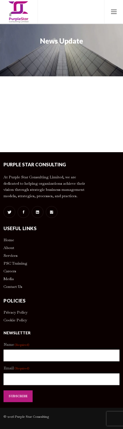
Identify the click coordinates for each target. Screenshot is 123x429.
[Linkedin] (37, 212)
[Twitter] (9, 212)
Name (16, 344)
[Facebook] (23, 212)
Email (16, 368)
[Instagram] (52, 212)
